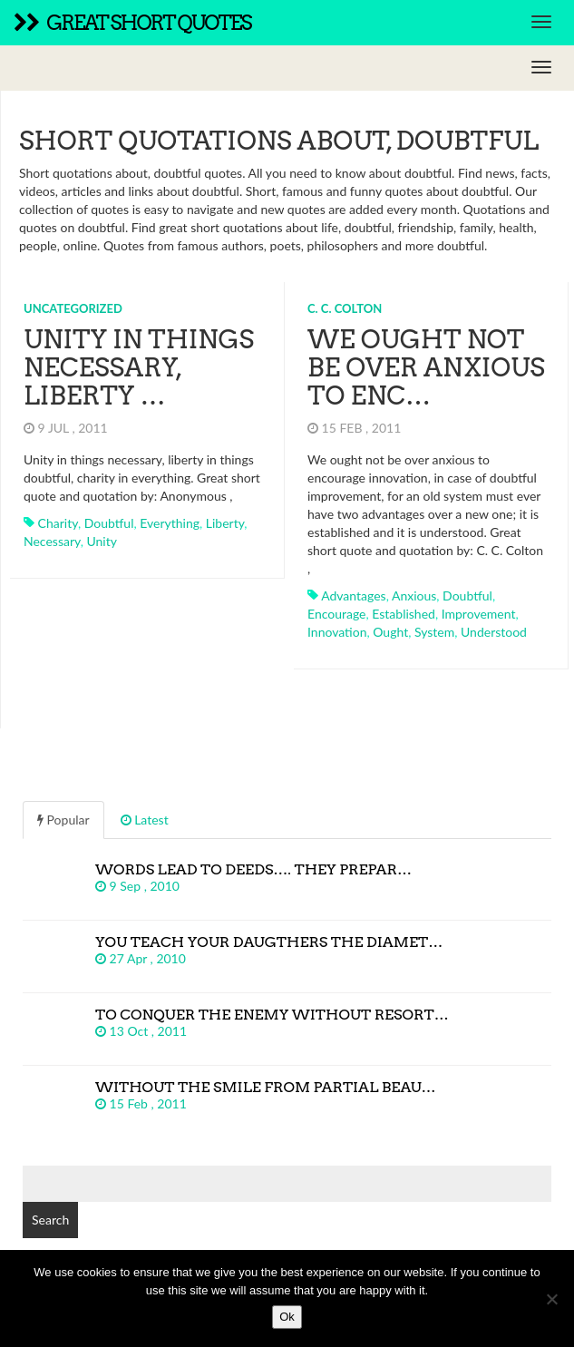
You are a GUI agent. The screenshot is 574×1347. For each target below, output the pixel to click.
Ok (287, 1316)
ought (390, 631)
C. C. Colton (344, 308)
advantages (353, 595)
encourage (336, 613)
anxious (414, 595)
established (403, 613)
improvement (479, 613)
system (434, 631)
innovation (337, 631)
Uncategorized (73, 308)
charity (58, 523)
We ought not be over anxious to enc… (426, 367)
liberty (225, 523)
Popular (63, 819)
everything (169, 523)
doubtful (109, 523)
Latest (145, 819)
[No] (551, 1299)
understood (494, 631)
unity (101, 541)
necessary (52, 541)
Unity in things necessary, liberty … (139, 367)
